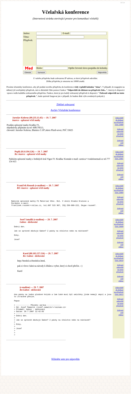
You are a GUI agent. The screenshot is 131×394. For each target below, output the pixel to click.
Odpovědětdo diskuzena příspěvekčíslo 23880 (118, 126)
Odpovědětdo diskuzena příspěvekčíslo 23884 (118, 194)
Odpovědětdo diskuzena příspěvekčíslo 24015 (118, 298)
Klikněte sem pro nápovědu (65, 375)
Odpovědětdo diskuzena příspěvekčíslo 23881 (118, 160)
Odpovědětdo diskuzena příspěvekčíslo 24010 (118, 264)
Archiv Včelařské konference (66, 115)
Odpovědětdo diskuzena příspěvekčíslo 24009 (118, 230)
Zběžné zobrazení (65, 109)
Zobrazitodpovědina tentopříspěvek (119, 137)
